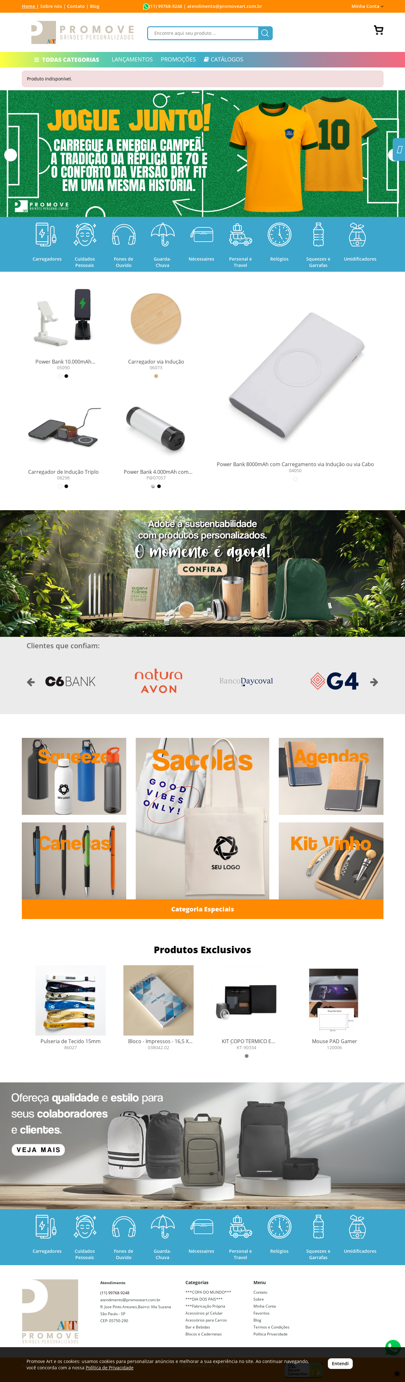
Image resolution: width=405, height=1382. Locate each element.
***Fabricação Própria (205, 1306)
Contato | (78, 6)
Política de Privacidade (110, 1368)
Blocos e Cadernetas (203, 1334)
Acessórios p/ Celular (204, 1313)
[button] (10, 155)
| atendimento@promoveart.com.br (222, 6)
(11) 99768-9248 (165, 6)
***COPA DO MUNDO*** (208, 1292)
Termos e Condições (271, 1327)
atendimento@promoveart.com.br (130, 1300)
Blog (94, 6)
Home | (30, 6)
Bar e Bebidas (197, 1327)
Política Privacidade (270, 1334)
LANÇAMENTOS (132, 59)
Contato (260, 1292)
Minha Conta (367, 6)
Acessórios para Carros (206, 1320)
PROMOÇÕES (178, 59)
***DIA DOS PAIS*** (204, 1299)
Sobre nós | (53, 6)
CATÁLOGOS (223, 59)
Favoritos (261, 1313)
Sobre (258, 1299)
